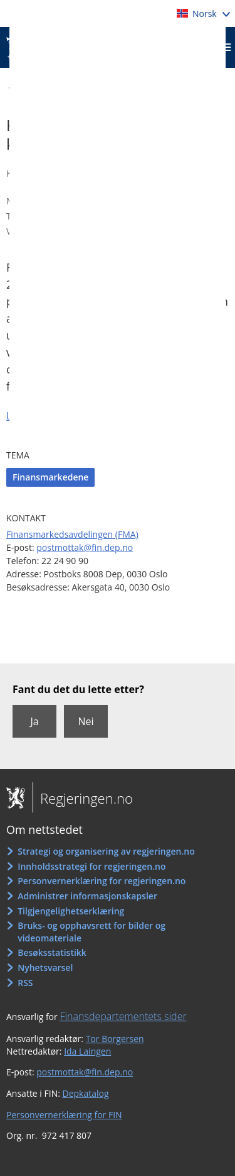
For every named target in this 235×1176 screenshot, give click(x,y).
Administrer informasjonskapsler (87, 896)
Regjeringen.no (83, 798)
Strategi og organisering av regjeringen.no (106, 851)
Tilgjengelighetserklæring (71, 911)
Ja (34, 721)
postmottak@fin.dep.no (84, 547)
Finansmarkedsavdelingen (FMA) (72, 534)
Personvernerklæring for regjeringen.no (101, 881)
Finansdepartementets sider (123, 1016)
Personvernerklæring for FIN (64, 1115)
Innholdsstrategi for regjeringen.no (91, 866)
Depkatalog (86, 1093)
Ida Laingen (87, 1051)
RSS (25, 983)
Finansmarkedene (50, 477)
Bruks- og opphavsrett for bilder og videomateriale (91, 931)
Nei (85, 721)
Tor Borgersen (115, 1039)
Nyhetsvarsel (45, 968)
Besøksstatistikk (52, 952)
